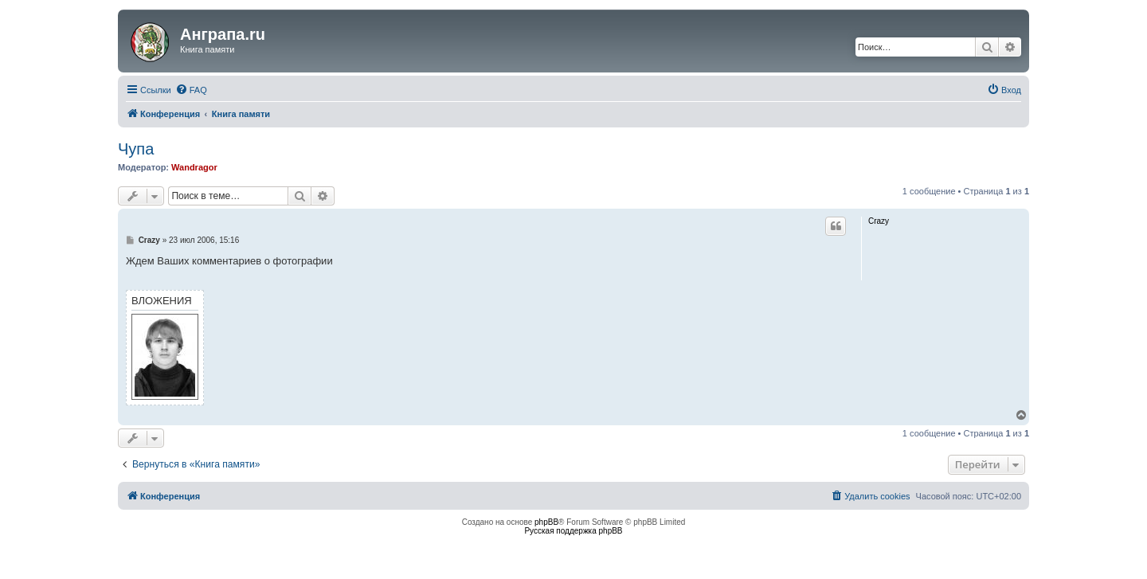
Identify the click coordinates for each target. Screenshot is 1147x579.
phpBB (546, 522)
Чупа (136, 149)
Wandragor (194, 167)
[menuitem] (191, 90)
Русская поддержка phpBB (573, 530)
